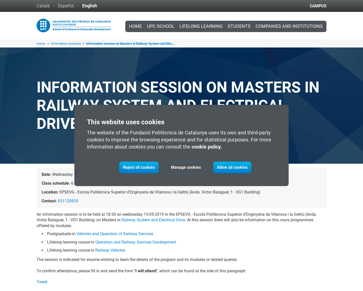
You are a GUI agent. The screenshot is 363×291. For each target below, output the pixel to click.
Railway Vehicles (110, 250)
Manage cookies (186, 167)
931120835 (68, 201)
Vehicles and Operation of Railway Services (114, 233)
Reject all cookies (139, 167)
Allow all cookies (232, 167)
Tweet (42, 281)
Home (135, 26)
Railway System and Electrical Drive (153, 219)
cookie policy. (207, 147)
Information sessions (66, 43)
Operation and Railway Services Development (135, 242)
